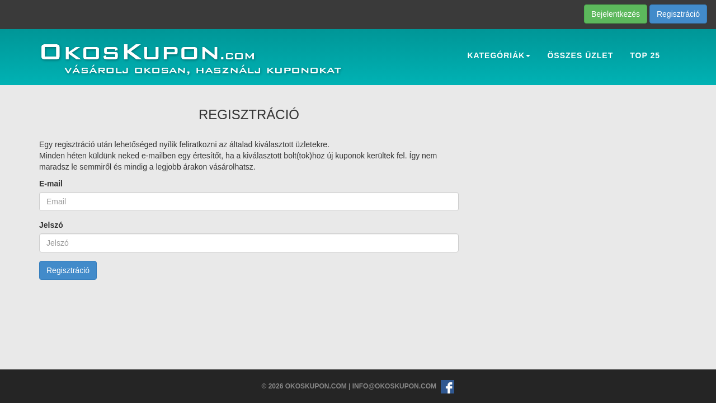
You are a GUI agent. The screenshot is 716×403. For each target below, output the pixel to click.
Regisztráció (678, 14)
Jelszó (51, 225)
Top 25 (645, 55)
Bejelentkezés (615, 14)
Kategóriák (498, 55)
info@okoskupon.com (394, 386)
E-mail (51, 183)
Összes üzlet (580, 55)
